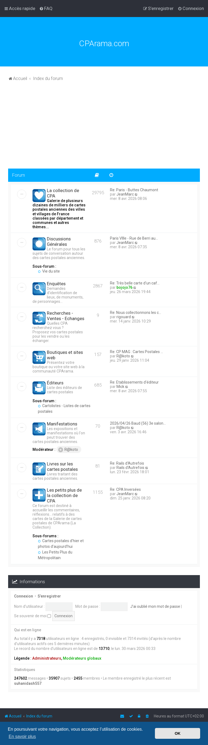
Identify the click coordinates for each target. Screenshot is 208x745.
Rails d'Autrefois (130, 467)
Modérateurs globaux (82, 658)
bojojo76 (124, 287)
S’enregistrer (49, 596)
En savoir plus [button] (22, 736)
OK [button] (178, 733)
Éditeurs (55, 382)
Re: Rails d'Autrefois (127, 463)
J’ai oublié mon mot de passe (155, 606)
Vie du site (49, 271)
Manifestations (62, 424)
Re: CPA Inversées (125, 489)
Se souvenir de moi (32, 616)
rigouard (123, 317)
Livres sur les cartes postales (62, 466)
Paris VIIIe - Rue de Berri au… (134, 238)
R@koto (123, 356)
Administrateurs (46, 658)
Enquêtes (56, 283)
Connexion (23, 596)
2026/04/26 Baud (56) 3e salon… (138, 423)
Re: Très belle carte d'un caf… (135, 283)
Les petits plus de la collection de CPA (64, 495)
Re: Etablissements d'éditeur (134, 382)
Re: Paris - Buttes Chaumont (134, 190)
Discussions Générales (59, 241)
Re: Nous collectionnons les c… (135, 312)
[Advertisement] (104, 128)
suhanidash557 (27, 683)
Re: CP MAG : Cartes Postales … (136, 352)
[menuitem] (46, 8)
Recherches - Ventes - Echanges (65, 315)
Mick (120, 386)
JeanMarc (125, 194)
